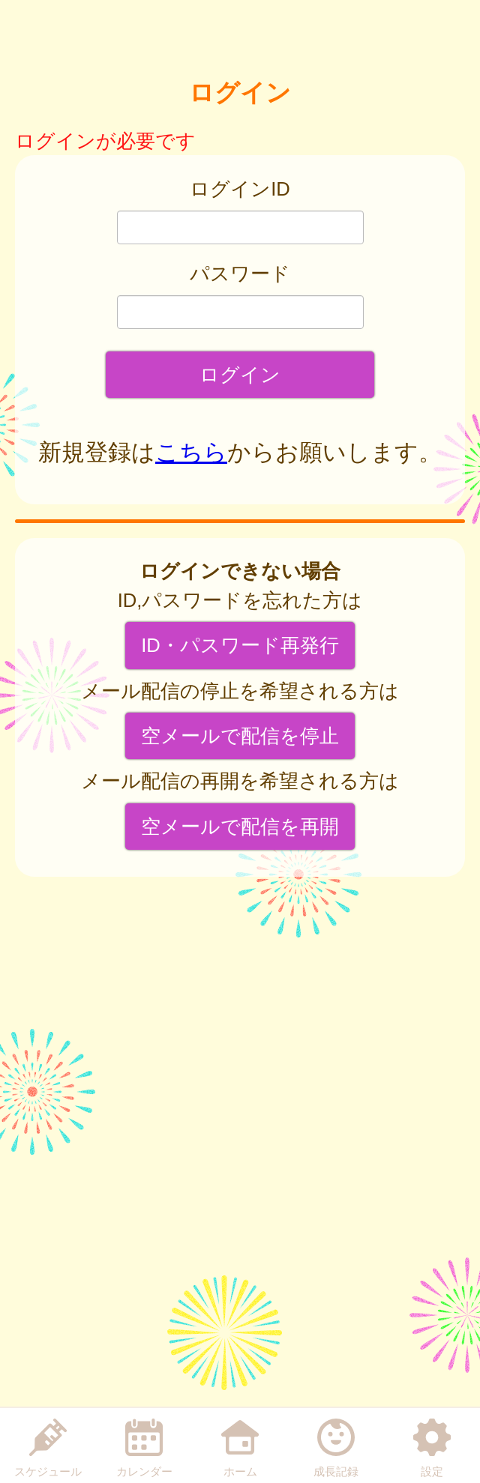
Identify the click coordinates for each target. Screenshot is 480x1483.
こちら (191, 452)
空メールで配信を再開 (240, 826)
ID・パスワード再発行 (240, 645)
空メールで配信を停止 (240, 735)
